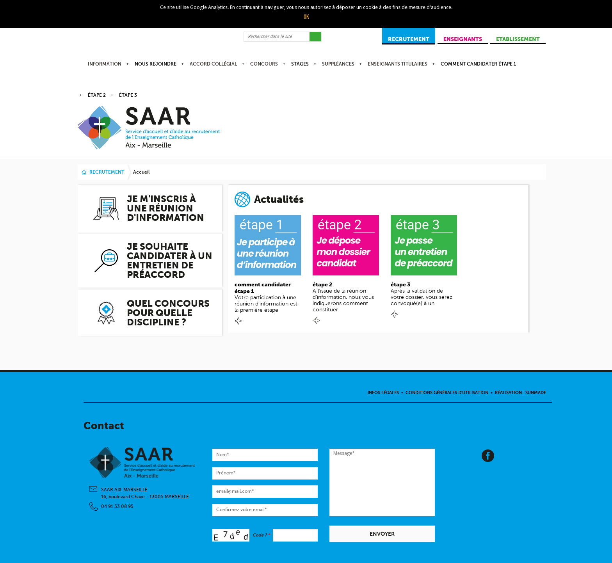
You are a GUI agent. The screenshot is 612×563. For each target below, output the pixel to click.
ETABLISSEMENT (518, 39)
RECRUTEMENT (408, 39)
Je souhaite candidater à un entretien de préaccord (169, 260)
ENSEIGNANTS (462, 39)
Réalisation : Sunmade (520, 392)
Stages (300, 64)
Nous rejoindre (155, 64)
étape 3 (128, 95)
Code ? (261, 535)
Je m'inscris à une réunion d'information (165, 208)
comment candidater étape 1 (478, 64)
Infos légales (383, 392)
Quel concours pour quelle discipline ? (168, 313)
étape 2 (97, 95)
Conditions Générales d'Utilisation (447, 392)
